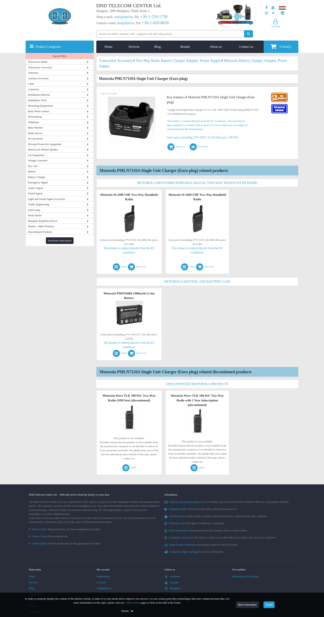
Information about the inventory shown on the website (205, 530)
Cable (31, 83)
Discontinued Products (40, 231)
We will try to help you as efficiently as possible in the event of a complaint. (220, 537)
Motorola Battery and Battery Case (197, 281)
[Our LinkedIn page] (282, 13)
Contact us (246, 46)
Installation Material (39, 94)
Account (101, 582)
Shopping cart (104, 588)
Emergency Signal (38, 182)
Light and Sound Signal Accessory (46, 198)
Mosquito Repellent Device (42, 220)
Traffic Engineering (38, 204)
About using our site (48, 536)
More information (247, 604)
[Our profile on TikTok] (273, 13)
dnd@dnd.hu (125, 23)
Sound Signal (35, 193)
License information (193, 551)
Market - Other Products (41, 226)
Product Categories (48, 46)
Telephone (33, 122)
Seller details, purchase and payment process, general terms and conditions (215, 516)
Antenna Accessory (38, 78)
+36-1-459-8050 (155, 22)
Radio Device (35, 133)
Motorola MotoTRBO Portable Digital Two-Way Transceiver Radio (197, 183)
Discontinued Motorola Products (197, 384)
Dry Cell (32, 166)
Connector (33, 89)
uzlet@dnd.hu (123, 17)
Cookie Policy (132, 602)
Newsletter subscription (59, 240)
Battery (32, 171)
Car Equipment (36, 155)
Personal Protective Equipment (44, 144)
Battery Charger (36, 177)
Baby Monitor (35, 127)
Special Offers (60, 56)
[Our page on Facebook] (267, 7)
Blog (157, 46)
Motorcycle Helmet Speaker (43, 149)
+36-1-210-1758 (153, 16)
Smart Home (35, 215)
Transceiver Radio (38, 61)
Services (134, 46)
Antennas (33, 72)
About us (216, 46)
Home (109, 46)
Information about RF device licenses (201, 544)
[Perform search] (248, 33)
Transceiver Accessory (40, 67)
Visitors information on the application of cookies (65, 543)
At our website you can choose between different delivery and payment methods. (226, 501)
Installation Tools (37, 100)
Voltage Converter (38, 160)
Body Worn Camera (38, 111)
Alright (269, 604)
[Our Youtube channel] (273, 7)
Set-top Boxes (35, 138)
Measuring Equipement (40, 105)
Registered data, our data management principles (64, 529)
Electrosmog (35, 116)
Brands (185, 46)
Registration (103, 576)
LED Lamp (34, 209)
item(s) (280, 46)
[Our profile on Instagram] (266, 13)
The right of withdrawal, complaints (194, 523)
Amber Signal (35, 188)
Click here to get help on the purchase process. (200, 508)
